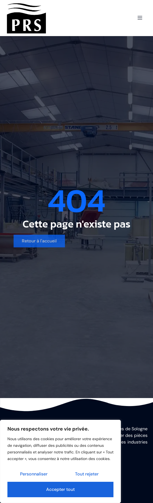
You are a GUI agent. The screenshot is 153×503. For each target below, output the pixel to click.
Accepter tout (60, 489)
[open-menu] (140, 18)
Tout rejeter (87, 474)
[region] (60, 461)
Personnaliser (34, 474)
